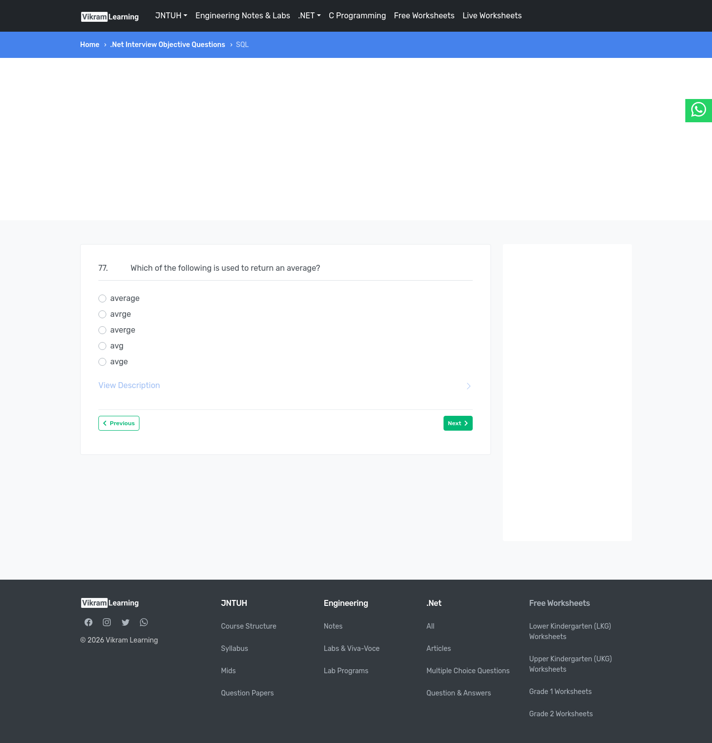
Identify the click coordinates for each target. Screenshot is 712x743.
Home (89, 45)
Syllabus (234, 648)
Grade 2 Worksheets (561, 714)
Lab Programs (346, 671)
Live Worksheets (492, 15)
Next (458, 423)
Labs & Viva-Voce (352, 648)
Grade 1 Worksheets (560, 692)
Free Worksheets (424, 15)
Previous (119, 423)
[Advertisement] (356, 139)
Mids (228, 671)
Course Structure (248, 626)
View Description (285, 386)
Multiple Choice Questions (468, 671)
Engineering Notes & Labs (242, 15)
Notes (333, 626)
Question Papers (247, 693)
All (431, 626)
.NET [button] (306, 15)
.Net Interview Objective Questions (167, 45)
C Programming (357, 15)
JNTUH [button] (168, 15)
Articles (439, 648)
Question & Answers (459, 693)
